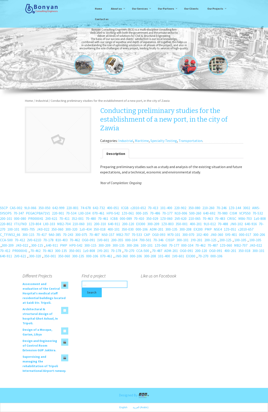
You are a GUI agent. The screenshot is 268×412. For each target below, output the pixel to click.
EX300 (140, 224)
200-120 (128, 224)
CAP (147, 234)
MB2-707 (123, 234)
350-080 (194, 208)
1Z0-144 (235, 208)
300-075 (81, 234)
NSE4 (218, 229)
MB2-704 (64, 224)
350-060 (57, 229)
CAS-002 (16, 208)
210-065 (195, 218)
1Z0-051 (230, 229)
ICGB (125, 208)
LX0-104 (84, 213)
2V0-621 (51, 218)
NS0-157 (108, 234)
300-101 (183, 240)
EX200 (198, 229)
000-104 (131, 240)
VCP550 (245, 213)
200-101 (6, 218)
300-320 (71, 229)
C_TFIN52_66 (10, 234)
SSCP (4, 208)
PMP (208, 229)
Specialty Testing (163, 140)
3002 (246, 208)
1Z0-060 (166, 218)
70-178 (48, 240)
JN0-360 (216, 234)
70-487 (94, 234)
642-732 (99, 208)
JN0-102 (236, 224)
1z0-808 (260, 218)
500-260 (195, 213)
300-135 (171, 229)
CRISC (231, 218)
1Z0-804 (35, 224)
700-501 (145, 240)
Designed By (134, 395)
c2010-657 (245, 229)
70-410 (139, 218)
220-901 (58, 213)
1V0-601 (103, 240)
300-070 (188, 234)
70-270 (129, 250)
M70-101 (173, 234)
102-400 (202, 234)
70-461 (103, 218)
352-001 (78, 218)
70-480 (91, 218)
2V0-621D (34, 240)
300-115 (28, 234)
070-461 (98, 213)
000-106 (142, 229)
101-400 (166, 208)
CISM (233, 213)
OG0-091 (88, 240)
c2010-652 (138, 208)
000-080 (20, 218)
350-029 (152, 218)
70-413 (153, 208)
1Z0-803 (167, 224)
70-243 (68, 234)
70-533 (137, 234)
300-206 (259, 234)
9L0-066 (30, 208)
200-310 (100, 224)
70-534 (71, 213)
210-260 (208, 208)
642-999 (58, 208)
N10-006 (181, 213)
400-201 (196, 224)
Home (29, 101)
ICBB (114, 218)
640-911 (114, 224)
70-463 (208, 218)
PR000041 (35, 218)
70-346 (158, 240)
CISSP (170, 240)
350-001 (182, 224)
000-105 (142, 213)
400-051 (113, 208)
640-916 (251, 224)
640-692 (209, 213)
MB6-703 (245, 218)
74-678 (86, 208)
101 (89, 224)
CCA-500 (6, 240)
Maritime (142, 140)
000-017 (245, 234)
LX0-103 (49, 224)
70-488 (223, 224)
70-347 (19, 213)
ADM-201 (156, 229)
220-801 (72, 208)
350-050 (44, 208)
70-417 (41, 234)
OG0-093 (158, 234)
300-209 (153, 224)
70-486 (155, 213)
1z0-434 (85, 229)
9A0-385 (55, 234)
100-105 (240, 240)
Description (115, 153)
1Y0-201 (196, 240)
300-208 (185, 229)
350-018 (99, 229)
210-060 (79, 224)
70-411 (64, 218)
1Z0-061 (128, 213)
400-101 (114, 229)
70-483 (220, 218)
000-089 (126, 218)
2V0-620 (181, 218)
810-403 (62, 240)
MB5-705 (28, 229)
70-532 (258, 213)
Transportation (190, 140)
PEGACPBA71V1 (38, 213)
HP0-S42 (113, 213)
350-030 (128, 229)
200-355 (117, 240)
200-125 (210, 240)
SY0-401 (231, 234)
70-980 (222, 213)
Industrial (41, 101)
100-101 (13, 229)
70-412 (20, 240)
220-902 (180, 208)
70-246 (221, 208)
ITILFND (20, 224)
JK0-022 (43, 229)
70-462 (75, 240)
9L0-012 (210, 224)
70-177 (167, 213)
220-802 (6, 224)
